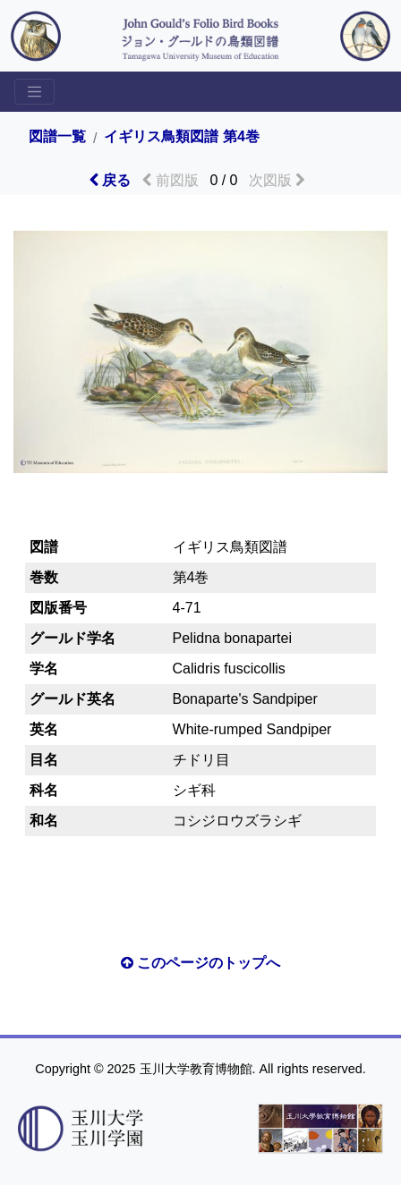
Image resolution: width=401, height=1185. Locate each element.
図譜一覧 (57, 137)
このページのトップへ (200, 962)
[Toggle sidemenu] (34, 92)
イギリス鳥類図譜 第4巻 (181, 137)
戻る (110, 180)
